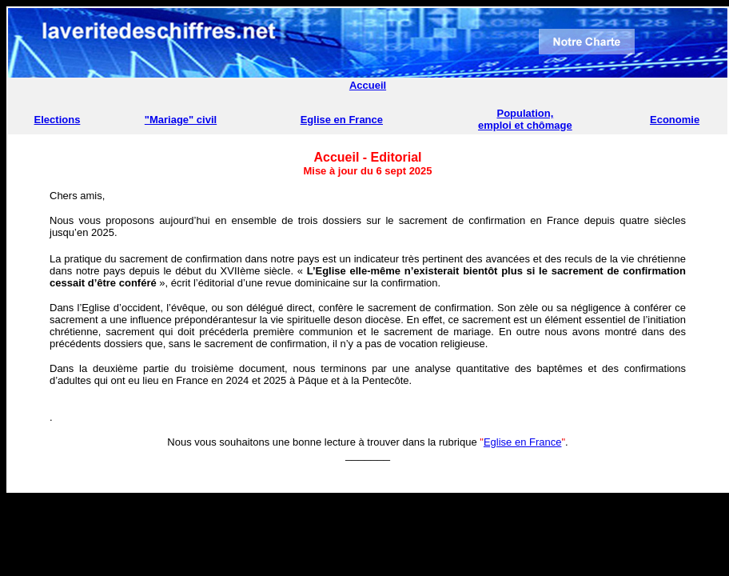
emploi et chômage (525, 125)
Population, (525, 113)
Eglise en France (342, 120)
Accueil (367, 85)
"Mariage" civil (181, 120)
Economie (674, 120)
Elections (57, 120)
